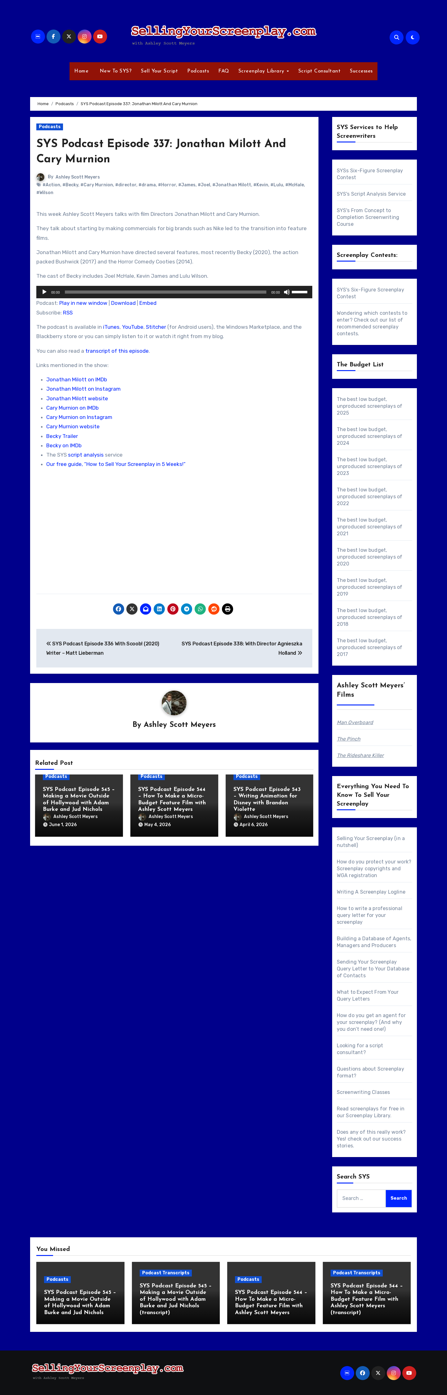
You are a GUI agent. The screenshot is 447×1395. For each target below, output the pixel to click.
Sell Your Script (159, 71)
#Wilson (44, 192)
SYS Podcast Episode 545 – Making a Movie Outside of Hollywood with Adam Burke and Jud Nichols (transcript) (176, 1299)
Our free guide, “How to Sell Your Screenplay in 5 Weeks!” (116, 464)
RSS (68, 312)
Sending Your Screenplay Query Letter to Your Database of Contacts (373, 969)
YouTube (132, 327)
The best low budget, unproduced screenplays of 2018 (370, 617)
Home (81, 71)
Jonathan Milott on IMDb (76, 379)
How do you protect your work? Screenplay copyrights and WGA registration (374, 868)
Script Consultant (319, 71)
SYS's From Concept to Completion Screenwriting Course (368, 217)
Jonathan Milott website (77, 398)
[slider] (165, 292)
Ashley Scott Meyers (78, 177)
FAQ (223, 71)
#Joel (204, 185)
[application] (174, 292)
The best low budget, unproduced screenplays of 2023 (370, 466)
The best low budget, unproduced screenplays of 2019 (370, 587)
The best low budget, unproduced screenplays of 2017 (370, 647)
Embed (147, 303)
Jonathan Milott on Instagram (83, 389)
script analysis (86, 455)
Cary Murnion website (73, 426)
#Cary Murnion (96, 185)
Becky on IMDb (64, 445)
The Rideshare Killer (360, 755)
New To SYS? (115, 71)
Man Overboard (355, 722)
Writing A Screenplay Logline (371, 892)
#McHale (294, 185)
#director (125, 185)
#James (187, 185)
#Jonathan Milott (231, 185)
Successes (361, 71)
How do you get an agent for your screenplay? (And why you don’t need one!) (371, 1022)
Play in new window (83, 303)
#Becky (70, 185)
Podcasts (198, 71)
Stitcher (156, 327)
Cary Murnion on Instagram (79, 417)
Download (123, 303)
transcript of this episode (117, 351)
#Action (51, 185)
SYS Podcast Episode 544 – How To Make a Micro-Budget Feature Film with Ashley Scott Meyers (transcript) (367, 1299)
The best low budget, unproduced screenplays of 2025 (370, 406)
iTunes (111, 327)
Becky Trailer (62, 436)
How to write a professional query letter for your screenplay (369, 915)
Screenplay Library (262, 71)
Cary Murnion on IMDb (72, 408)
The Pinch (349, 739)
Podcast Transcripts (165, 1273)
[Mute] (287, 292)
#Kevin (260, 185)
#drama (147, 185)
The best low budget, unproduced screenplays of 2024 (370, 436)
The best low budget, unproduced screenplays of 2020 (370, 557)
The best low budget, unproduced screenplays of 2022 (370, 496)
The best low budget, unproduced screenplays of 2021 (370, 527)
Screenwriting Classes (363, 1092)
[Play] (44, 292)
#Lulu (276, 185)
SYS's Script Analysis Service (371, 194)
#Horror (167, 185)
